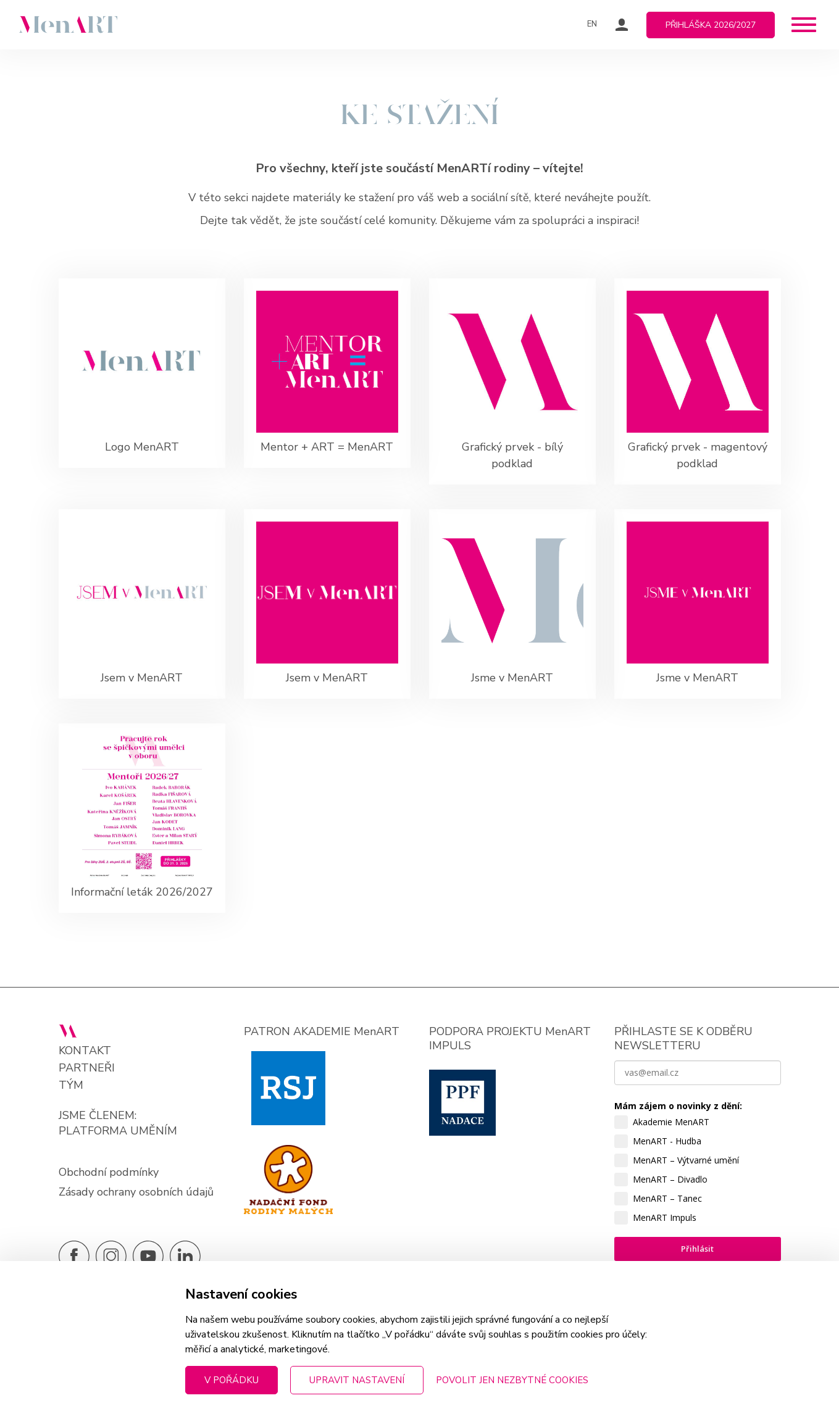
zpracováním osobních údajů (675, 1354)
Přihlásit (697, 1248)
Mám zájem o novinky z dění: (678, 1106)
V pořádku (231, 1380)
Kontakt (85, 1051)
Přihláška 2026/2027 (711, 25)
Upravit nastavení (356, 1380)
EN (592, 24)
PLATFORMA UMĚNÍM (118, 1130)
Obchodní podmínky (109, 1172)
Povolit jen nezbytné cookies (512, 1380)
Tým (71, 1085)
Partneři (87, 1068)
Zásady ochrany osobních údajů (136, 1191)
